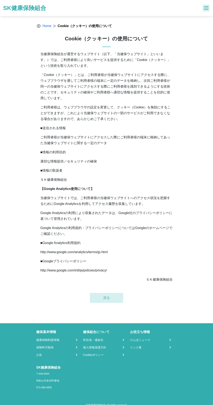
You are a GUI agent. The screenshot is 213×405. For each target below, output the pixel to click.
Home (46, 26)
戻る (106, 298)
